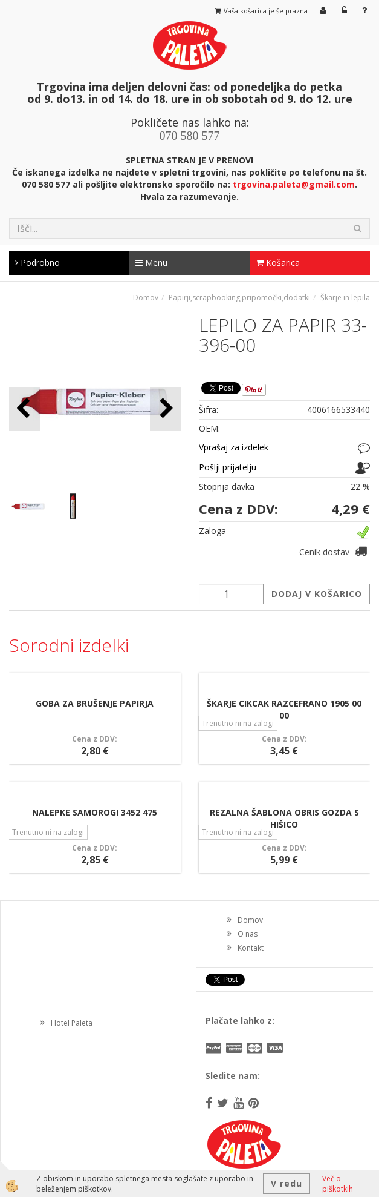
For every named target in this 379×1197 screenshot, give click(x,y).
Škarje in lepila (345, 297)
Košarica (278, 262)
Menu (151, 262)
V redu (286, 1183)
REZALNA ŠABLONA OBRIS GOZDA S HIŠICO (284, 818)
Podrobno (37, 262)
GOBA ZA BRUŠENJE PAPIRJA (95, 703)
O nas (248, 934)
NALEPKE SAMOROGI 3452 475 (94, 812)
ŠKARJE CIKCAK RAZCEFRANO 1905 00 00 (284, 709)
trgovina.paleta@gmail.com (294, 184)
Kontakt (251, 948)
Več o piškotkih (337, 1183)
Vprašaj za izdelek (233, 447)
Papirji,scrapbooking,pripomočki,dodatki (239, 297)
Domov (145, 297)
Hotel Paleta (71, 1023)
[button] (165, 408)
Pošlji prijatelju (227, 467)
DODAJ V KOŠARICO (316, 593)
